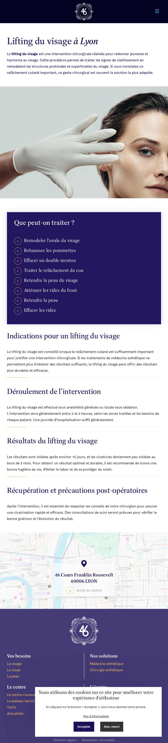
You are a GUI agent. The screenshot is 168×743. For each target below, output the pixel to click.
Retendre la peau (41, 300)
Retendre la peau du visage (51, 280)
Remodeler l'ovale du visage (52, 240)
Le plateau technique (24, 701)
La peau (13, 676)
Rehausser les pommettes (50, 250)
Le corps (14, 669)
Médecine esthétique (106, 663)
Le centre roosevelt (22, 694)
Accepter (83, 726)
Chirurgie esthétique (106, 669)
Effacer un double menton (50, 260)
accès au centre (89, 590)
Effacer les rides (40, 310)
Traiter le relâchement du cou (54, 270)
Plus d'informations (96, 716)
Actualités (15, 713)
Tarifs (11, 707)
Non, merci (112, 726)
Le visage (14, 663)
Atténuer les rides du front (50, 290)
